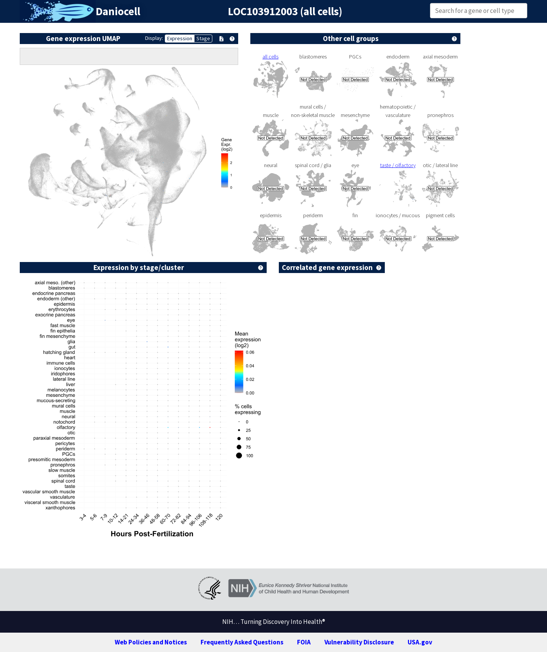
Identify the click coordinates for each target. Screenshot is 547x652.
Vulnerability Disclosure (359, 642)
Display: (154, 38)
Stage (203, 38)
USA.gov (420, 642)
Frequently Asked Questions (242, 642)
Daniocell (118, 11)
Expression (179, 38)
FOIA (304, 642)
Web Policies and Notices (151, 642)
